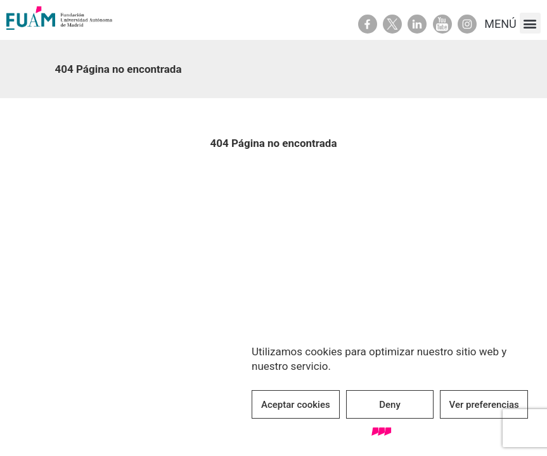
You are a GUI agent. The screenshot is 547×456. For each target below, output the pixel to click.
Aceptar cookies (295, 404)
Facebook (367, 24)
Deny (390, 404)
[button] (530, 23)
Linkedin (417, 24)
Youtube (442, 24)
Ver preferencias (484, 404)
